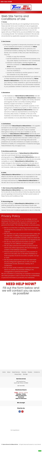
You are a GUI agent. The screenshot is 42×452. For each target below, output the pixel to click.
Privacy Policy (18, 374)
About (8, 372)
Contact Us (37, 372)
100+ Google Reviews (15, 430)
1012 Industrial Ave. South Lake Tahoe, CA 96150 (21, 382)
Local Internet (37, 444)
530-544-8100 (6, 1)
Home (4, 372)
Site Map (25, 374)
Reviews (30, 372)
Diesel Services (16, 372)
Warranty (24, 372)
